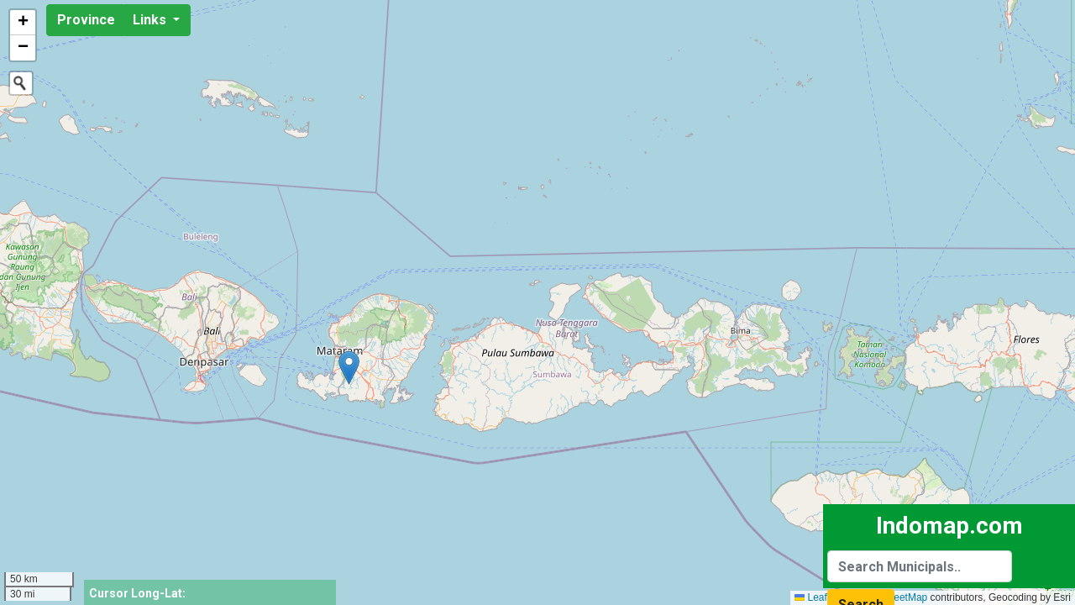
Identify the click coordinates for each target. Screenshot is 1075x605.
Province (86, 20)
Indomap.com (949, 525)
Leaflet (815, 597)
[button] (348, 367)
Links (151, 20)
